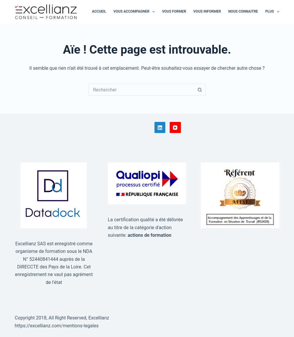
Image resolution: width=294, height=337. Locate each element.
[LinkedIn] (160, 127)
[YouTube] (175, 127)
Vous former (174, 11)
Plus (272, 11)
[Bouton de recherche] (200, 90)
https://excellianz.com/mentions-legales (56, 326)
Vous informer (207, 11)
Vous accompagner (135, 11)
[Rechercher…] (141, 90)
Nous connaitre (243, 11)
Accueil (99, 11)
